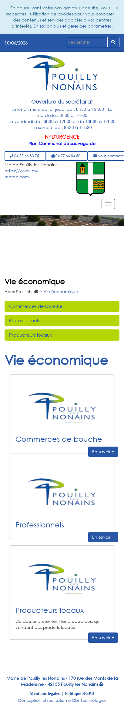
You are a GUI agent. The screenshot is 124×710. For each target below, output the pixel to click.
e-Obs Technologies (87, 700)
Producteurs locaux (30, 335)
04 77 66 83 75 (25, 155)
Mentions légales (45, 693)
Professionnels (24, 320)
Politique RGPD (79, 693)
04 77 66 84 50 (66, 155)
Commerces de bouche (36, 306)
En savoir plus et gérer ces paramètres (72, 26)
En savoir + (103, 451)
